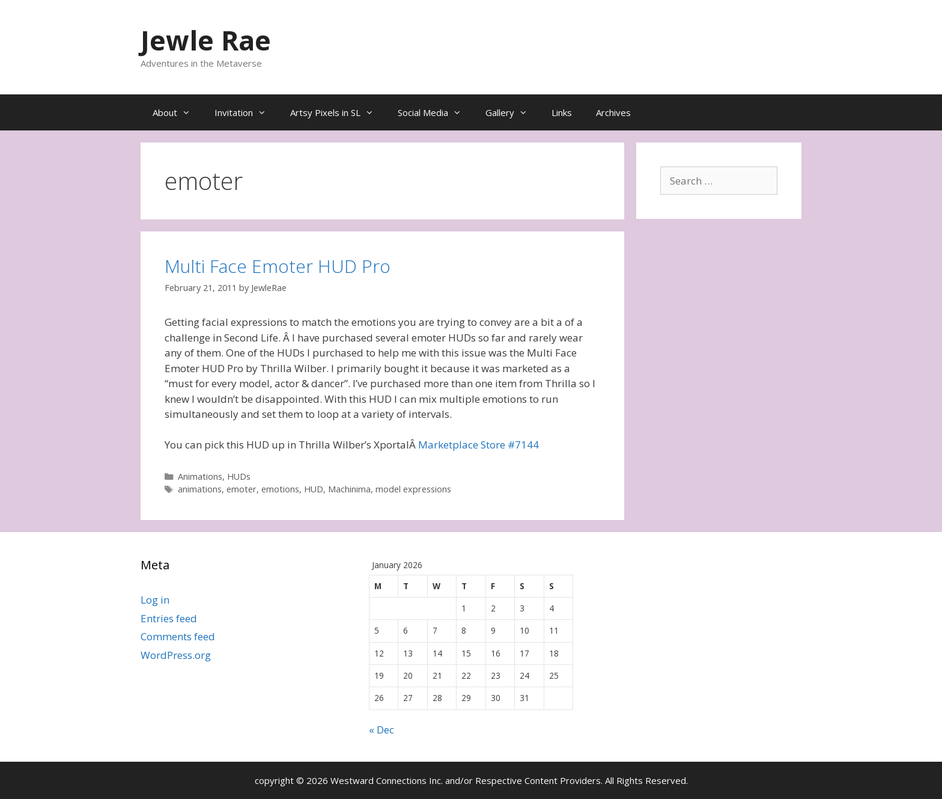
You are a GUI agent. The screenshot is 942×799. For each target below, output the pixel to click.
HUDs (239, 476)
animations (200, 489)
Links (562, 112)
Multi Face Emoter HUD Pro (277, 266)
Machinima (349, 489)
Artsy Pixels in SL (338, 112)
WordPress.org (176, 655)
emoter (241, 489)
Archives (613, 112)
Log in (155, 600)
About (177, 112)
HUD (313, 489)
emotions (280, 489)
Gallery (512, 112)
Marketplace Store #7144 (478, 445)
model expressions (413, 489)
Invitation (246, 112)
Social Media (435, 112)
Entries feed (169, 618)
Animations (200, 476)
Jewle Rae (206, 40)
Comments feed (178, 636)
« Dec (381, 729)
